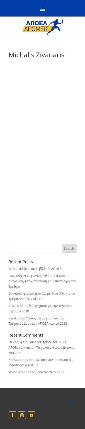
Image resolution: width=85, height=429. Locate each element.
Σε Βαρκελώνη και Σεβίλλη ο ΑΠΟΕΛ (35, 268)
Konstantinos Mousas (24, 359)
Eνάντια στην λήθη (50, 372)
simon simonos (20, 372)
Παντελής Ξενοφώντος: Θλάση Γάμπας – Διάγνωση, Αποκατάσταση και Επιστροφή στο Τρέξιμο (42, 281)
